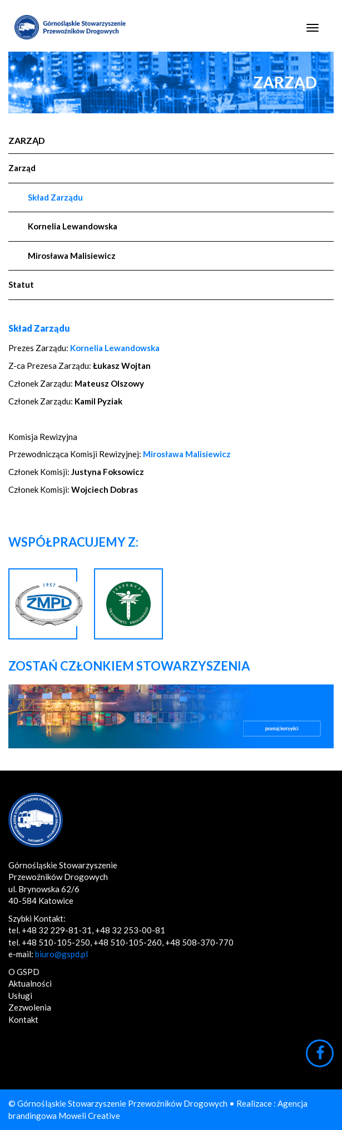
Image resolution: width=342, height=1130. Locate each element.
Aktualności (30, 983)
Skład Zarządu (55, 197)
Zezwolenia (29, 1007)
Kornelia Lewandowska (72, 226)
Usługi (20, 996)
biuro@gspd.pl (61, 954)
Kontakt (23, 1019)
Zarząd (26, 141)
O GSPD (23, 972)
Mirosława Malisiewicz (72, 256)
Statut (21, 284)
